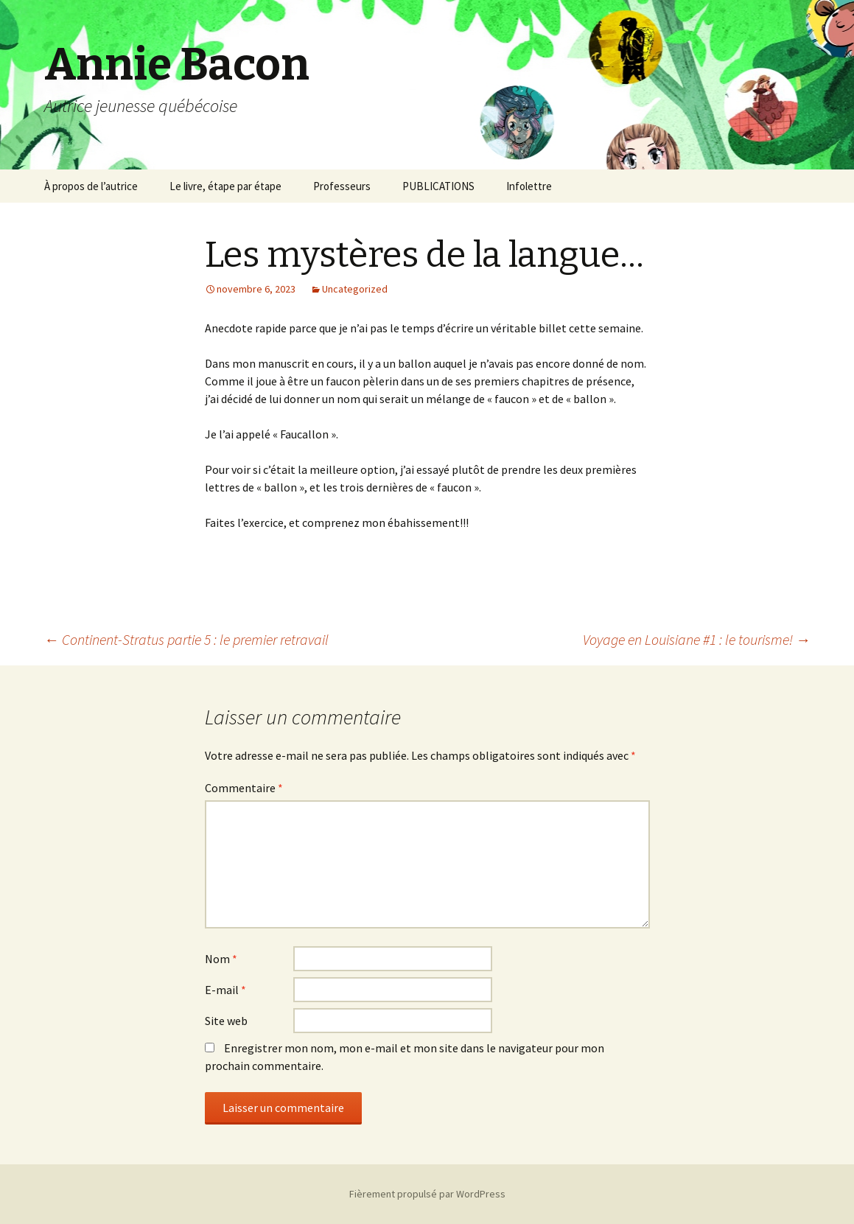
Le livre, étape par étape (225, 186)
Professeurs (342, 186)
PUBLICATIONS (438, 186)
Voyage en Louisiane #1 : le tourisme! (697, 639)
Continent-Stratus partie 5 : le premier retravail (186, 639)
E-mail (225, 989)
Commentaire (244, 787)
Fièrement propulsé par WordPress (427, 1193)
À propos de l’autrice (91, 186)
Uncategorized (355, 288)
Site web (226, 1020)
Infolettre (529, 186)
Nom (221, 958)
